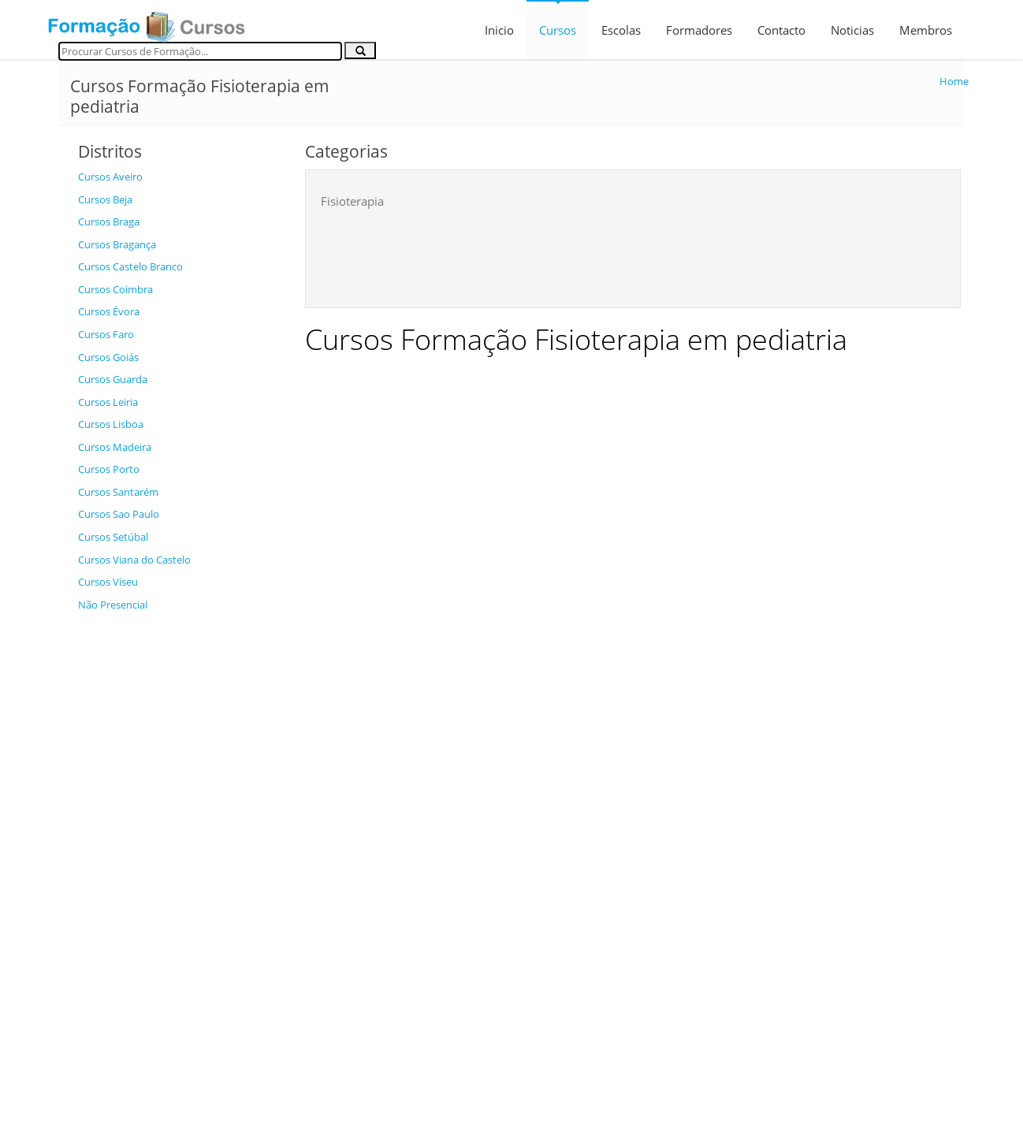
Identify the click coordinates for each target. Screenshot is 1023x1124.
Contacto (781, 30)
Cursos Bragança (117, 244)
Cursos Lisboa (110, 424)
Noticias (852, 30)
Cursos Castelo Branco (130, 266)
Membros (925, 30)
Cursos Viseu (108, 582)
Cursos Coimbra (115, 289)
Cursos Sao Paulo (118, 514)
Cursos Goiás (108, 357)
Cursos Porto (109, 469)
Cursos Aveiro (110, 176)
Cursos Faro (106, 334)
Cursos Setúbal (113, 537)
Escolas (621, 30)
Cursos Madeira (114, 447)
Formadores (699, 30)
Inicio (499, 30)
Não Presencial (112, 604)
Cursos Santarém (118, 492)
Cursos (557, 30)
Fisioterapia (352, 201)
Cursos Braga (109, 221)
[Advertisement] (180, 856)
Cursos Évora (109, 311)
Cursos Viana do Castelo (134, 560)
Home (954, 81)
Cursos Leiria (108, 402)
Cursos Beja (105, 199)
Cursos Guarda (112, 379)
